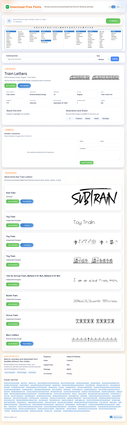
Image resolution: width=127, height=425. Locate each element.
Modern (55, 35)
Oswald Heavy (44, 398)
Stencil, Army (21, 36)
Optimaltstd (83, 395)
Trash (77, 39)
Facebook (79, 118)
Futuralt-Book (56, 385)
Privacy (69, 374)
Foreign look (33, 31)
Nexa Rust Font (59, 404)
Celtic (54, 36)
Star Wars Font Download (11, 385)
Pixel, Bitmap (44, 42)
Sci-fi (42, 36)
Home (46, 360)
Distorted (8, 44)
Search (113, 21)
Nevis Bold (24, 383)
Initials (19, 39)
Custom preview (12, 56)
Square (43, 33)
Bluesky (87, 118)
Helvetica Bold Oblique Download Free (73, 385)
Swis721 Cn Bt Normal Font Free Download (98, 400)
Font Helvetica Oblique (10, 408)
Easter (112, 35)
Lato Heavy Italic (43, 400)
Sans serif (67, 33)
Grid (19, 41)
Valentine (113, 33)
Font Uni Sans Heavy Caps (90, 398)
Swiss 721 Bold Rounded (68, 383)
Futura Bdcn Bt (72, 406)
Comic (8, 35)
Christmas (114, 38)
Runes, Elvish (91, 39)
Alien (89, 33)
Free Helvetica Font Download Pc (87, 406)
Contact (70, 360)
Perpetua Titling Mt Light (74, 398)
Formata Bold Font (70, 387)
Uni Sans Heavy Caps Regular (12, 389)
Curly (7, 39)
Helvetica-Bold (52, 387)
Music (101, 45)
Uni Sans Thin (48, 410)
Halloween (114, 36)
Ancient (90, 38)
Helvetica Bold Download (44, 395)
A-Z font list (48, 374)
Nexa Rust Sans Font (56, 391)
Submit (114, 59)
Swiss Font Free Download (20, 398)
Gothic (55, 31)
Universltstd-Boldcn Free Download (40, 385)
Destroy (8, 46)
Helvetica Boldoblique (82, 383)
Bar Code (102, 31)
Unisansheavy (57, 410)
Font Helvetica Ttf (115, 393)
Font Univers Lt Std (9, 400)
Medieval (55, 33)
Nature (101, 33)
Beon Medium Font (54, 400)
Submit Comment (86, 163)
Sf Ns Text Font (103, 402)
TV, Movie (102, 39)
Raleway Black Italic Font (18, 391)
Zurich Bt (61, 387)
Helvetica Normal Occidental (46, 408)
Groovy (8, 36)
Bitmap (43, 40)
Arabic (31, 35)
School (78, 35)
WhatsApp (105, 118)
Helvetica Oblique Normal (59, 395)
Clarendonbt (66, 389)
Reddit (96, 118)
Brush (77, 38)
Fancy (8, 31)
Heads (101, 36)
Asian (89, 36)
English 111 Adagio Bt (67, 400)
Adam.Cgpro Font (80, 400)
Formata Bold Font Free (17, 387)
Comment (83, 148)
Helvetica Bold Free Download (19, 410)
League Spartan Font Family (35, 402)
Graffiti (78, 41)
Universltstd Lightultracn (45, 393)
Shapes (90, 47)
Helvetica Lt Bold (34, 398)
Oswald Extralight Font (90, 389)
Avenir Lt (74, 393)
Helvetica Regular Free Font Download (99, 395)
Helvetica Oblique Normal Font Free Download (107, 387)
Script (78, 31)
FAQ (68, 365)
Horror (8, 47)
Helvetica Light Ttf (81, 404)
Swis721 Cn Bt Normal (17, 395)
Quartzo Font (32, 383)
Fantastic (90, 42)
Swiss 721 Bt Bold (57, 389)
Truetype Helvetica (27, 389)
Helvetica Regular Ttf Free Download (36, 387)
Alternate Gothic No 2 (102, 385)
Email (102, 141)
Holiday (113, 31)
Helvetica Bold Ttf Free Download (87, 408)
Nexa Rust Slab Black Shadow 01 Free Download (23, 393)
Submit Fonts (48, 365)
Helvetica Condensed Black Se (27, 408)
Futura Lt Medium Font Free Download (43, 404)
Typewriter (20, 34)
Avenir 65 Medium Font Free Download (48, 383)
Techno (43, 31)
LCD (42, 35)
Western (8, 41)
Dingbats (90, 31)
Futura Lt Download (50, 402)
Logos (101, 41)
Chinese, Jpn (33, 33)
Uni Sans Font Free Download (72, 391)
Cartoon (8, 33)
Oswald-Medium (24, 385)
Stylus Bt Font (12, 406)
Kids (101, 38)
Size (98, 56)
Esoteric (90, 41)
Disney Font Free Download (11, 383)
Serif (66, 35)
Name (81, 141)
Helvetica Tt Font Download (58, 398)
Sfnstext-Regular (95, 383)
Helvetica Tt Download (36, 410)
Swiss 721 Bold (82, 393)
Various (20, 42)
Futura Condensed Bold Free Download (55, 406)
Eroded (8, 42)
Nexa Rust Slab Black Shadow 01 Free (26, 400)
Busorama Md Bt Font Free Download (98, 393)
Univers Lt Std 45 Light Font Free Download (30, 406)
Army (101, 44)
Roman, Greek (33, 38)
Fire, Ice (20, 31)
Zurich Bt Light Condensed (65, 402)
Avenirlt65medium (30, 395)
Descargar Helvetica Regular (42, 389)
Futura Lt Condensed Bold (84, 387)
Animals (90, 35)
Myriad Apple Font (74, 395)
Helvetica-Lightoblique (108, 391)
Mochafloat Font (21, 402)
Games (89, 46)
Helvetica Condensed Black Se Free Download (102, 404)
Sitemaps (47, 369)
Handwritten (79, 36)
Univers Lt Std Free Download (62, 393)
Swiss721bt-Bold (90, 385)
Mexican (32, 36)
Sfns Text (6, 395)
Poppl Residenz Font (25, 404)
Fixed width (67, 36)
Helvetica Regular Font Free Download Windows (76, 410)
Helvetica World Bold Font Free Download (86, 402)
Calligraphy (79, 33)
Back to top (116, 417)
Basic (66, 31)
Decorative (21, 33)
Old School (9, 38)
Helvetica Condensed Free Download (109, 398)
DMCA (69, 369)
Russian (32, 39)
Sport (101, 34)
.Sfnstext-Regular (71, 408)
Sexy (101, 42)
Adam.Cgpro (113, 402)
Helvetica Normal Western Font (110, 383)
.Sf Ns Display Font (77, 389)
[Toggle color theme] (116, 7)
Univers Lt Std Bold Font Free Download (38, 391)
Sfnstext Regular (70, 404)
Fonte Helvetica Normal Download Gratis (109, 406)
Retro (19, 38)
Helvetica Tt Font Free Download (91, 391)
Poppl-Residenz (60, 408)
